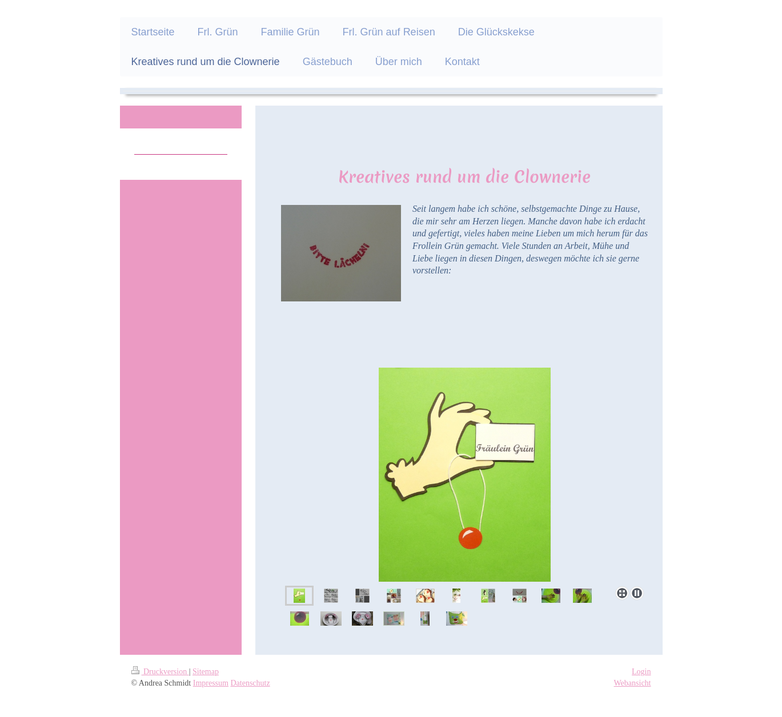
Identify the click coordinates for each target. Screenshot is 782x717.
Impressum (210, 683)
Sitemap (206, 671)
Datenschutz (250, 683)
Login (641, 671)
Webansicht (632, 683)
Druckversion (160, 671)
